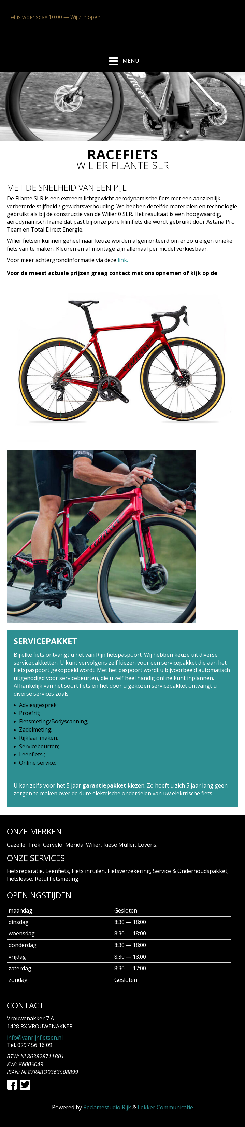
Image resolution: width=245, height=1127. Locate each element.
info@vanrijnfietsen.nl (35, 1037)
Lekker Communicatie (165, 1107)
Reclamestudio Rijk (107, 1107)
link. (123, 260)
